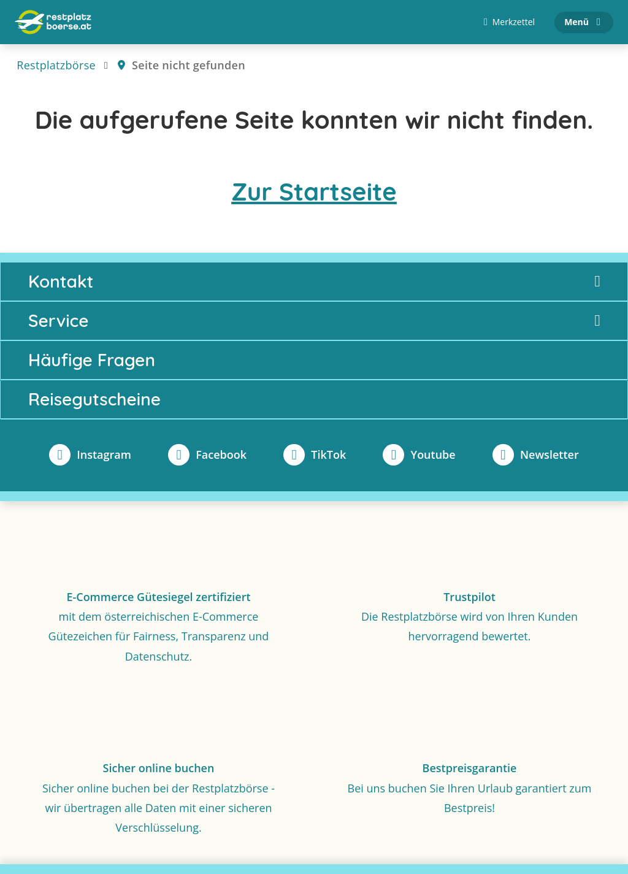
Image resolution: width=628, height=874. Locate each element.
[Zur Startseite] (53, 22)
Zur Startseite (314, 191)
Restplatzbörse (56, 65)
